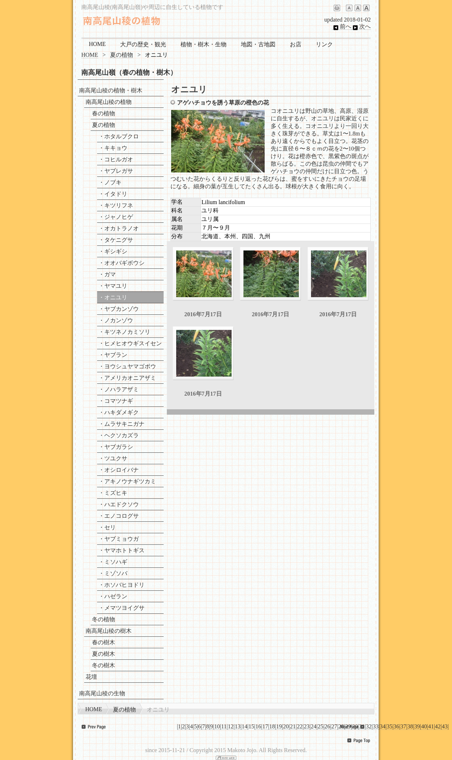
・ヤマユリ (113, 286)
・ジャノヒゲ (116, 217)
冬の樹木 (103, 665)
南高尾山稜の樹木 (109, 631)
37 (403, 726)
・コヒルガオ (116, 159)
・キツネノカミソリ (124, 332)
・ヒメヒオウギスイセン (130, 343)
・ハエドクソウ (119, 504)
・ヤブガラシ (116, 447)
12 (230, 726)
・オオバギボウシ (122, 263)
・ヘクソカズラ (119, 435)
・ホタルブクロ (119, 136)
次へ (361, 26)
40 (424, 726)
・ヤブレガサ (116, 171)
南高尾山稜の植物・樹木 (110, 90)
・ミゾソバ (113, 573)
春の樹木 (103, 642)
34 (382, 726)
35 (389, 726)
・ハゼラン (113, 596)
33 (376, 726)
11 (224, 726)
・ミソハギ (113, 562)
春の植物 (103, 113)
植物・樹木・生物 (204, 44)
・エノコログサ (119, 516)
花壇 (91, 677)
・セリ (107, 527)
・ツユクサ (113, 458)
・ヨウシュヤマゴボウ (127, 366)
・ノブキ (110, 182)
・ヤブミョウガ (119, 539)
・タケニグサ (116, 240)
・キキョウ (113, 148)
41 (431, 726)
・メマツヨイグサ (122, 608)
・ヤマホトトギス (122, 550)
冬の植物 (103, 619)
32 (369, 726)
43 (445, 726)
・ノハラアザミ (119, 389)
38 (410, 726)
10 (217, 726)
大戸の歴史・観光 (143, 44)
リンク (324, 44)
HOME (97, 44)
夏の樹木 (103, 654)
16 (258, 726)
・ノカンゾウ (116, 320)
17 (265, 726)
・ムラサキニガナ (122, 424)
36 (396, 726)
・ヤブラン (113, 355)
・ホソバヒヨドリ (122, 585)
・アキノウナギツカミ (127, 481)
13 (238, 726)
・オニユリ (113, 297)
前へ (341, 26)
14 (244, 726)
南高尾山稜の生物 (102, 693)
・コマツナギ (116, 401)
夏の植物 (121, 55)
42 (438, 726)
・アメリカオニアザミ (127, 378)
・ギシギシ (113, 251)
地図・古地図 (258, 44)
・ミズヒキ (113, 493)
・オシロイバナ (119, 470)
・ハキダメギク (119, 412)
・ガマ (107, 274)
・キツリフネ (116, 205)
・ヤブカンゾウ (119, 309)
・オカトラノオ (119, 228)
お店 (295, 44)
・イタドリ (113, 194)
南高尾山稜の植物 (109, 102)
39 (417, 726)
